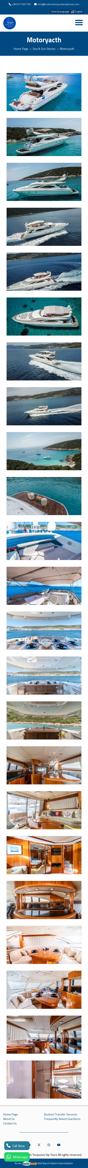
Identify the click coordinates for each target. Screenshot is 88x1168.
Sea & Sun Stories (44, 48)
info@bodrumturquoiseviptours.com (58, 4)
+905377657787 (21, 4)
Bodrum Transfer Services (60, 1114)
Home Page (21, 48)
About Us (9, 1119)
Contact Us (10, 1123)
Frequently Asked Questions (62, 1119)
